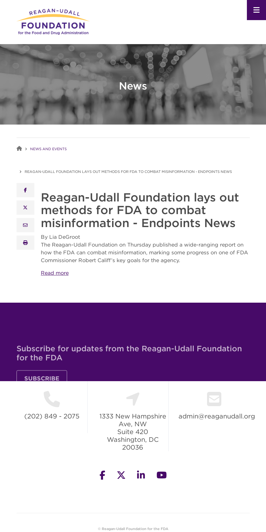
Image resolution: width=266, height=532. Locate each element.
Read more (55, 273)
